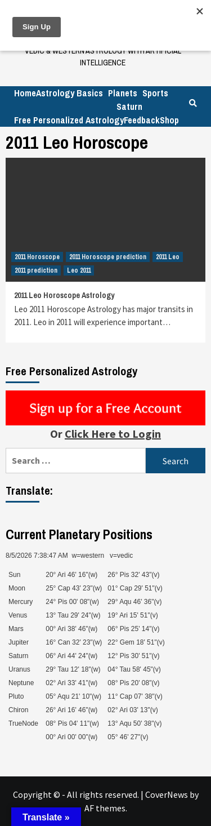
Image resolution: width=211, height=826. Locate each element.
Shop (169, 120)
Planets (122, 93)
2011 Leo (167, 256)
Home (25, 93)
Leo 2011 (79, 270)
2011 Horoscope (37, 256)
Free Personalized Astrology (69, 120)
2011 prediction (36, 270)
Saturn (129, 106)
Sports (155, 93)
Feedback (142, 120)
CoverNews (166, 794)
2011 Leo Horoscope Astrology (64, 295)
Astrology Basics (69, 93)
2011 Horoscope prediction (107, 256)
